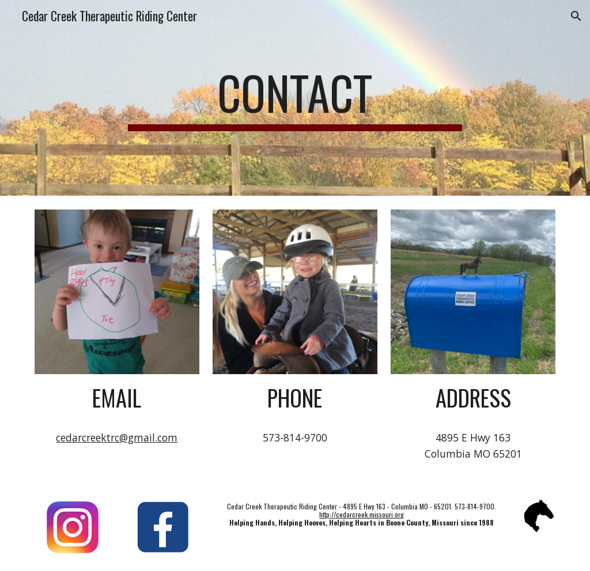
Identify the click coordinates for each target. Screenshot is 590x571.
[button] (576, 16)
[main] (294, 98)
